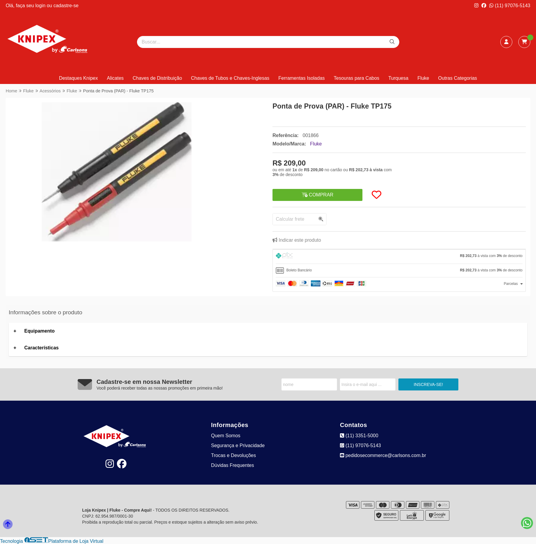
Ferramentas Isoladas (301, 78)
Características (41, 347)
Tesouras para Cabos (356, 78)
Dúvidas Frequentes (232, 465)
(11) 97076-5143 (509, 5)
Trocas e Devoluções (233, 455)
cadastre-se (66, 5)
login (41, 5)
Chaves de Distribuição (157, 78)
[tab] (399, 257)
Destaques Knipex (78, 78)
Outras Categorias (457, 78)
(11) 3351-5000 (359, 435)
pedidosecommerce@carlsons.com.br (383, 455)
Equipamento (39, 330)
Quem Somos (225, 435)
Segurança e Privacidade (238, 445)
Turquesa (398, 78)
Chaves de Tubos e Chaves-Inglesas (230, 78)
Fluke (423, 78)
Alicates (115, 78)
